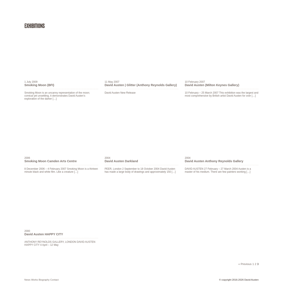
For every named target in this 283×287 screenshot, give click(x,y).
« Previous (244, 264)
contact (54, 279)
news (27, 279)
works (34, 279)
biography (44, 279)
